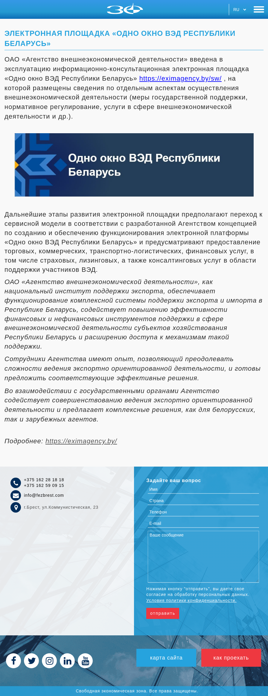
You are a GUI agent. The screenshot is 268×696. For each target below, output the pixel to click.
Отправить (162, 613)
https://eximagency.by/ (81, 441)
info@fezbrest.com (44, 495)
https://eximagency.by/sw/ (180, 78)
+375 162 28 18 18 (44, 480)
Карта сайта (166, 658)
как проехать (231, 658)
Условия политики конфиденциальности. (191, 600)
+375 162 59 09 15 (44, 485)
